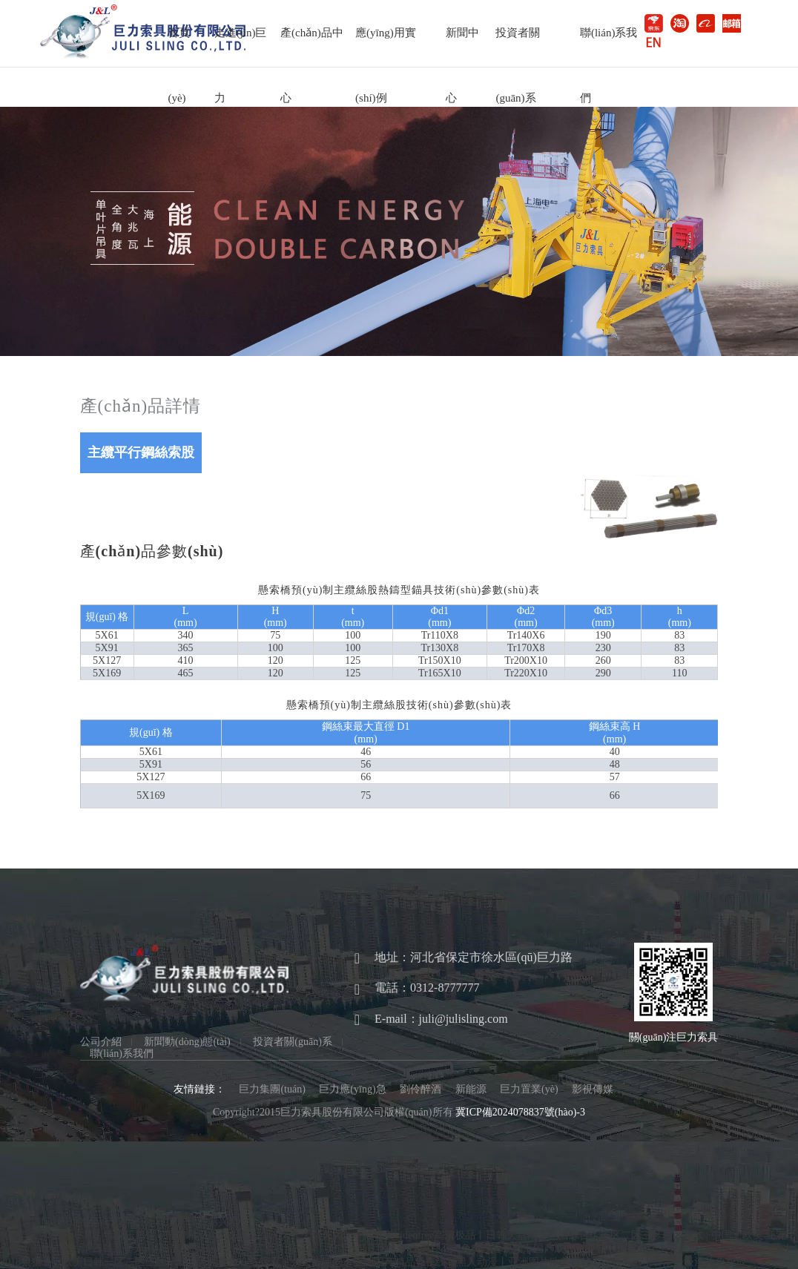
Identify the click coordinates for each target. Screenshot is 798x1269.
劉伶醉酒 (420, 1089)
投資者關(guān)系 (517, 46)
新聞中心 (462, 46)
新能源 (471, 1089)
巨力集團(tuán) (272, 1089)
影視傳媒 (592, 1089)
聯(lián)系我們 (608, 46)
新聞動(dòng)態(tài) (187, 1042)
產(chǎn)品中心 (311, 46)
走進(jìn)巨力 (240, 46)
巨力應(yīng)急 (352, 1089)
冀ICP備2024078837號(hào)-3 (520, 1112)
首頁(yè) (179, 46)
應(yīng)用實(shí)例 (385, 46)
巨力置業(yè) (529, 1089)
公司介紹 (101, 1042)
